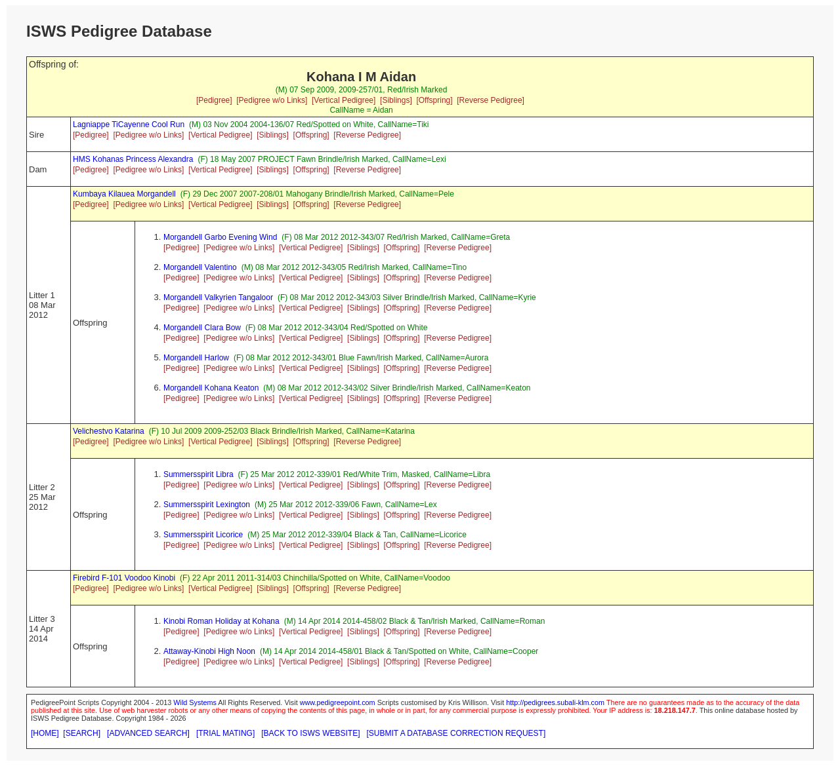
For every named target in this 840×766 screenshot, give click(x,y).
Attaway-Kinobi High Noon (209, 651)
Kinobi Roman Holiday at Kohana (221, 621)
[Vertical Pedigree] (343, 100)
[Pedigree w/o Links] (271, 100)
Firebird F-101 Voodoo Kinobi (124, 578)
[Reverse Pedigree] (490, 100)
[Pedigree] (214, 100)
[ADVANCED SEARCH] (148, 733)
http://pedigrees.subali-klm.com (555, 702)
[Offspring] (434, 100)
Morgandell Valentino (200, 267)
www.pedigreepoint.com (337, 702)
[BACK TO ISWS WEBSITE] (310, 733)
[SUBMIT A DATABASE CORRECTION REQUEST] (456, 733)
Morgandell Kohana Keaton (211, 388)
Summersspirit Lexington (206, 504)
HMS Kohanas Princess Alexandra (133, 159)
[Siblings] (396, 100)
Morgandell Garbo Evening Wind (220, 237)
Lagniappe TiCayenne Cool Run (128, 124)
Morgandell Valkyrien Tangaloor (218, 297)
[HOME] (45, 733)
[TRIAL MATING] (225, 733)
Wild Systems (195, 702)
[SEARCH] (81, 733)
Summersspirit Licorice (203, 534)
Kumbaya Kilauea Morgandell (124, 194)
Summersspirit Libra (198, 474)
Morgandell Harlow (196, 357)
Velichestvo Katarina (108, 431)
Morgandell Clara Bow (202, 327)
